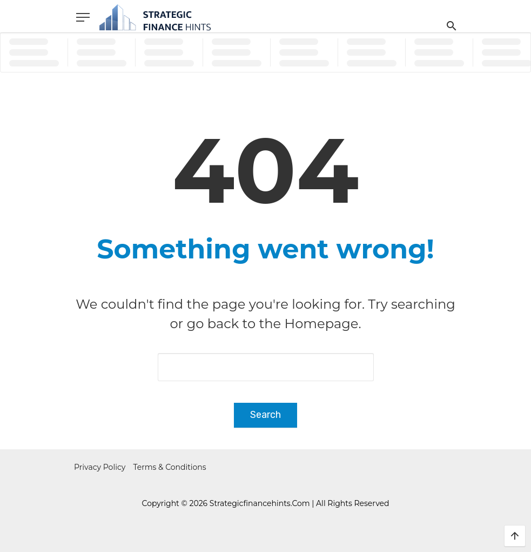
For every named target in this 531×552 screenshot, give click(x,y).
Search (265, 415)
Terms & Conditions (169, 467)
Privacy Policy (99, 467)
